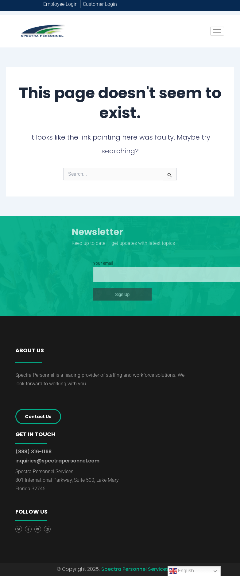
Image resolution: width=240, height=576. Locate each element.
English (181, 571)
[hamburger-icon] (217, 31)
